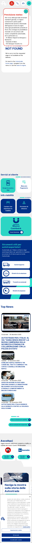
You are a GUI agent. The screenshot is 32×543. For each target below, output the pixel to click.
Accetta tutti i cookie (16, 539)
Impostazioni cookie (16, 530)
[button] (26, 11)
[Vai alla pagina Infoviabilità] (23, 3)
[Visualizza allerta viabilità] (11, 3)
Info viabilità (7, 195)
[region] (16, 518)
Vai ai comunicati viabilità (19, 419)
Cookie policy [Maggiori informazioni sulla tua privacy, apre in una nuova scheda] (26, 527)
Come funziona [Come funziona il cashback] (14, 232)
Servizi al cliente (9, 174)
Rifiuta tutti (16, 535)
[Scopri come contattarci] (17, 3)
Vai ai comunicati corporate (18, 424)
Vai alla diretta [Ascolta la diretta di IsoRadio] (22, 456)
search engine (21, 65)
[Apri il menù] (29, 3)
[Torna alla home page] (3, 3)
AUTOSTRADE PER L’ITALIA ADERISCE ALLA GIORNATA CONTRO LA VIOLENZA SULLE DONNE (15, 406)
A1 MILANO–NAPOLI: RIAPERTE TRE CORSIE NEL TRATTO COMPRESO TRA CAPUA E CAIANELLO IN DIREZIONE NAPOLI (14, 366)
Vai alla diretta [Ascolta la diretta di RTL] (6, 456)
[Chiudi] (30, 497)
